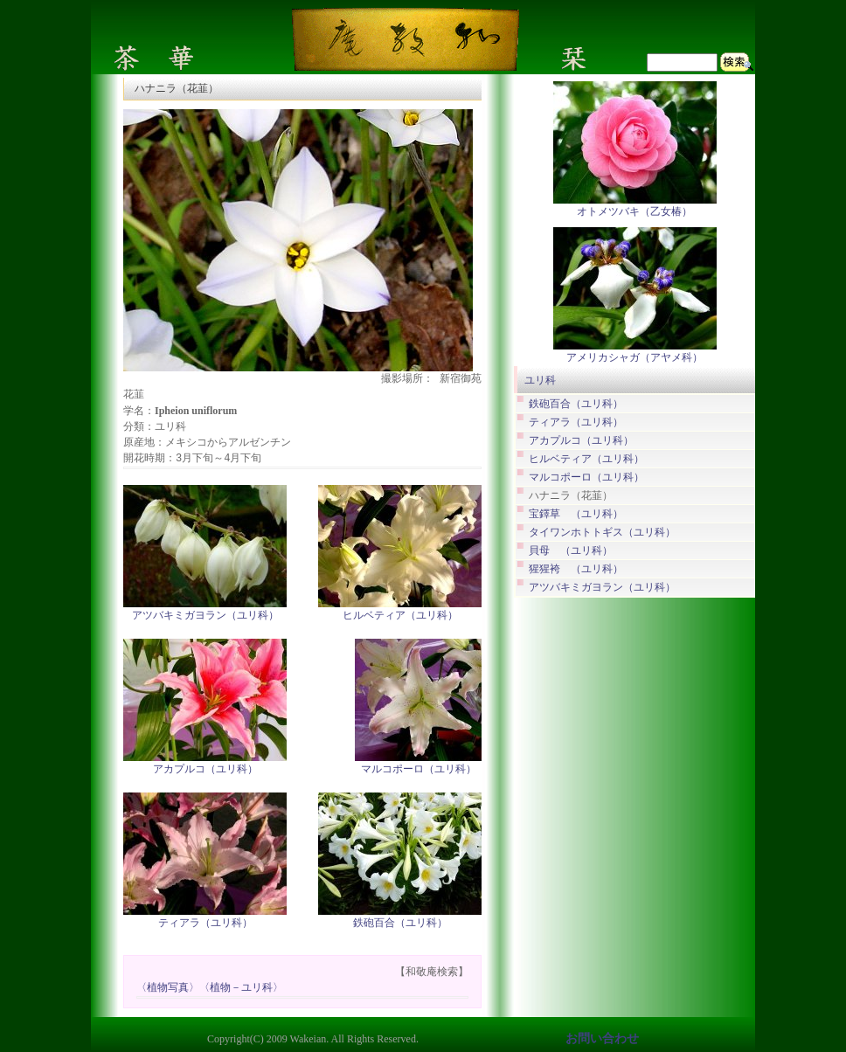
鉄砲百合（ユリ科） (400, 923)
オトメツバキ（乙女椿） (634, 211)
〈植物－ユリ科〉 (241, 987)
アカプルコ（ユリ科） (205, 769)
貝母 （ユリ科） (571, 550)
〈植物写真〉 (167, 987)
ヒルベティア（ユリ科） (400, 615)
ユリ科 (540, 380)
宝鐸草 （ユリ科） (576, 514)
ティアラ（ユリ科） (205, 923)
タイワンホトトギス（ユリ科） (602, 532)
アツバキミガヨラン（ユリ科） (205, 615)
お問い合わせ (602, 1038)
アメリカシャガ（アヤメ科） (634, 357)
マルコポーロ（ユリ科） (418, 769)
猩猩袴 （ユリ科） (576, 569)
